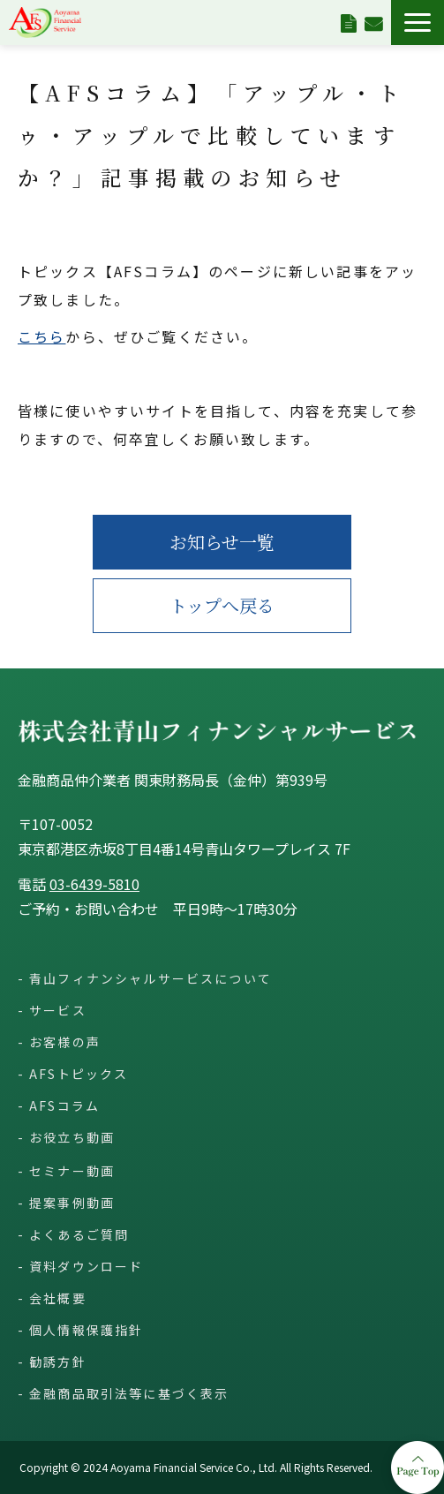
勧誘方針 (58, 1361)
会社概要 (58, 1298)
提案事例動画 (72, 1202)
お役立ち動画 (72, 1137)
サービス (58, 1010)
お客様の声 (65, 1042)
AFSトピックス (78, 1074)
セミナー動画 (72, 1171)
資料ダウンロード (348, 22)
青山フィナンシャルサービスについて (150, 978)
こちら (41, 336)
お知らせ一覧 (222, 542)
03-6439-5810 (94, 883)
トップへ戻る (222, 605)
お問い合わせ (373, 22)
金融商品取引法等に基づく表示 (129, 1393)
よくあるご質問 (79, 1234)
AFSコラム (64, 1105)
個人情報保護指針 (86, 1330)
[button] (417, 22)
